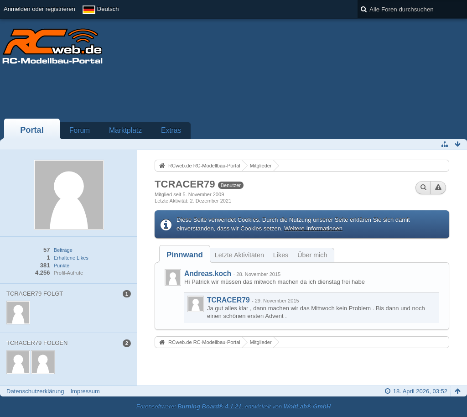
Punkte (61, 265)
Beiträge (63, 250)
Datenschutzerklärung (35, 391)
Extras (171, 130)
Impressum (84, 391)
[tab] (184, 254)
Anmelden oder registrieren (39, 8)
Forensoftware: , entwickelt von (233, 406)
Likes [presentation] (280, 255)
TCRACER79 (228, 300)
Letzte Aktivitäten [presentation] (239, 255)
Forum (79, 130)
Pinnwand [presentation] (184, 254)
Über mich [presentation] (312, 255)
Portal (32, 130)
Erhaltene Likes (71, 258)
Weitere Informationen (313, 228)
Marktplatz (125, 130)
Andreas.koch (207, 273)
